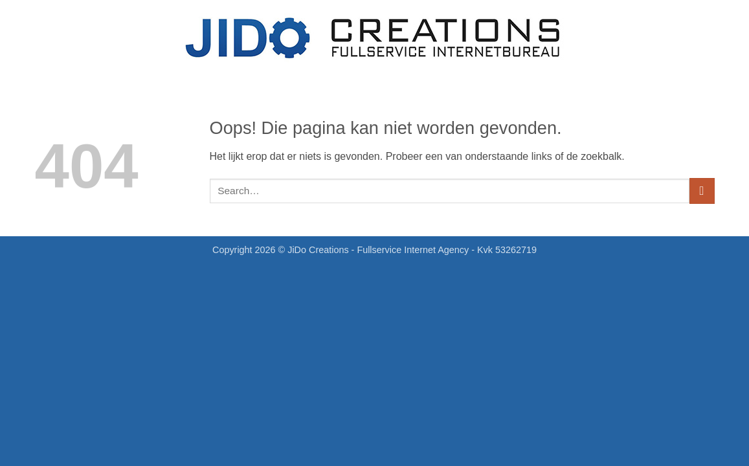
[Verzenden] (702, 190)
